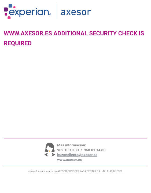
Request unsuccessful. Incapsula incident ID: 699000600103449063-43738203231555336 (75, 96)
